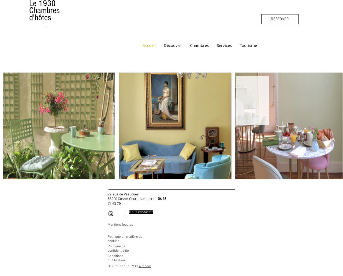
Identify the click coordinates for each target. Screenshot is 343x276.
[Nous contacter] (141, 212)
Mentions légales (120, 225)
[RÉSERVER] (280, 19)
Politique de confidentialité (118, 248)
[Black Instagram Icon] (111, 214)
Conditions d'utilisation (116, 258)
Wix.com (145, 266)
